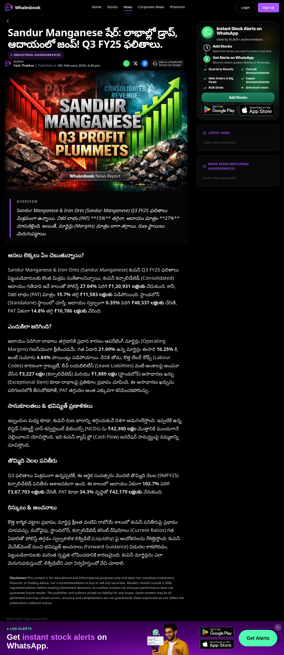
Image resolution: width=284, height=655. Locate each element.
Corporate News (151, 7)
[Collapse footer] (278, 627)
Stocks (112, 7)
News (128, 7)
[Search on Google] (167, 63)
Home (96, 7)
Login (245, 7)
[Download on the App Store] (257, 110)
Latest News (219, 133)
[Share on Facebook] (144, 63)
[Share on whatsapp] (126, 63)
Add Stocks (238, 97)
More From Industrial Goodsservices (228, 166)
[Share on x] (135, 63)
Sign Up (269, 7)
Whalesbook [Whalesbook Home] (22, 7)
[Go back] (8, 21)
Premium (177, 7)
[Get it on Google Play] (219, 110)
